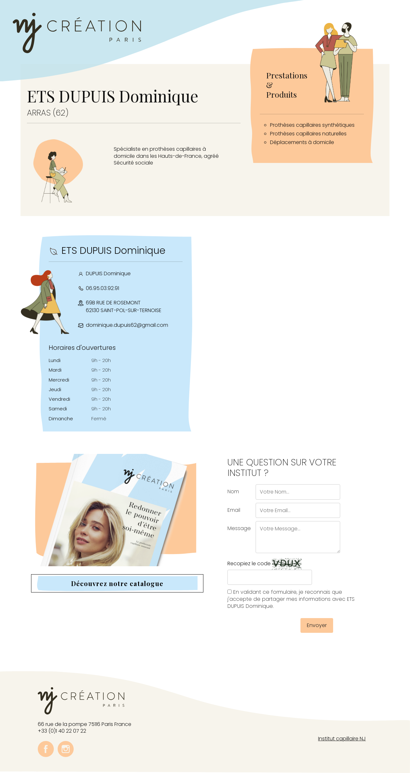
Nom (233, 491)
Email (233, 510)
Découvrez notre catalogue (117, 583)
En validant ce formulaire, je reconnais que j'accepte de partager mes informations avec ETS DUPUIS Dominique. (291, 598)
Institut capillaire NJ (342, 738)
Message (239, 528)
